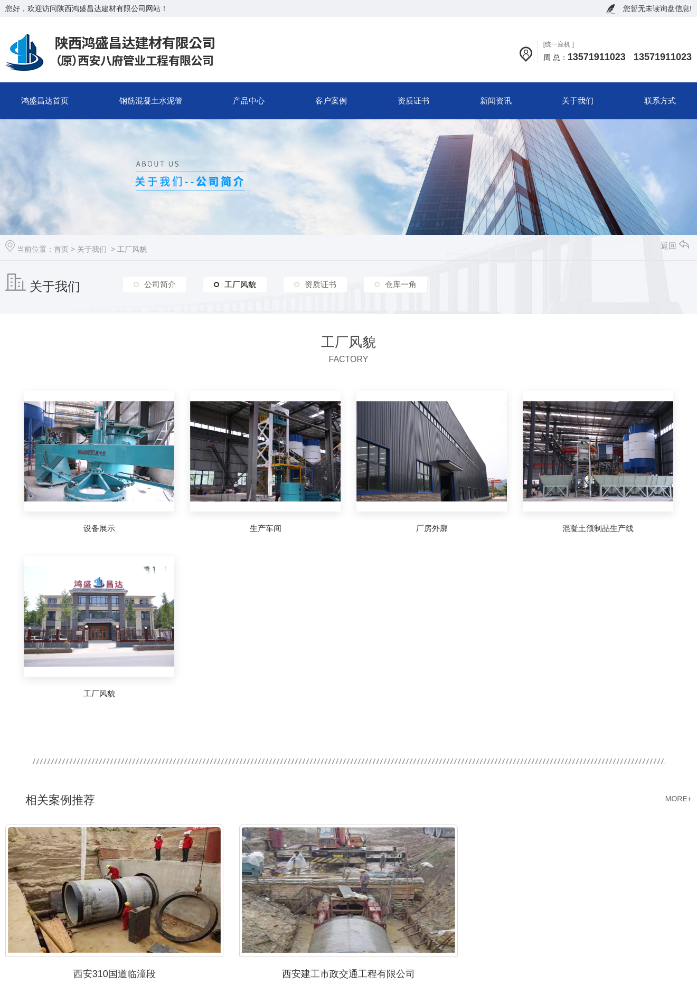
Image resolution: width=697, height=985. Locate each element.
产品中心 (249, 100)
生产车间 (265, 528)
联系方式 (660, 100)
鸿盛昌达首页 (45, 100)
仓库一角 (401, 284)
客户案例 (331, 100)
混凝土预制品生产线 (598, 528)
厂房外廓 (432, 528)
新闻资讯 (496, 100)
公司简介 (160, 284)
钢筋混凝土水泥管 (151, 100)
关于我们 (578, 100)
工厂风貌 (132, 249)
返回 (675, 245)
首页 (61, 249)
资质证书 (413, 100)
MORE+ (678, 798)
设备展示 (99, 528)
